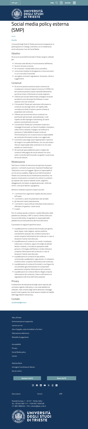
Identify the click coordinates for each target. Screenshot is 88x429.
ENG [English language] (52, 2)
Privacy (14, 348)
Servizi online (17, 371)
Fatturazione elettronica (20, 333)
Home (13, 36)
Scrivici (39, 394)
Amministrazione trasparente (22, 321)
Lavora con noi (17, 325)
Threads (52, 385)
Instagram (33, 385)
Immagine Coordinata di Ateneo (23, 367)
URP (60, 394)
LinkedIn (41, 385)
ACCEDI (67, 2)
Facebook (37, 385)
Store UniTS (61, 378)
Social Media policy (19, 352)
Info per (15, 2)
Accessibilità (16, 344)
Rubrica (61, 3)
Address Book (17, 363)
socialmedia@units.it (18, 302)
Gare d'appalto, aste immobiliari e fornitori (27, 329)
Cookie (14, 356)
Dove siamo (16, 394)
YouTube (45, 385)
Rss (56, 385)
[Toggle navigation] (74, 3)
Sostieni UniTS (27, 378)
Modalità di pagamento (20, 337)
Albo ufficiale (16, 317)
